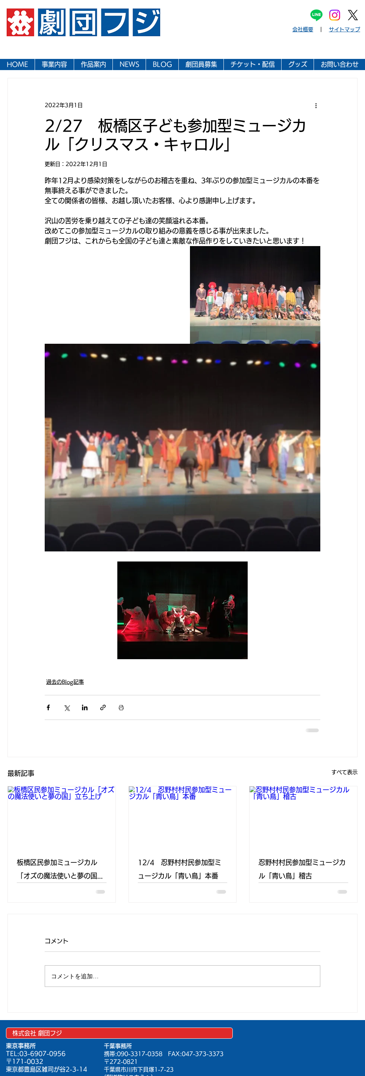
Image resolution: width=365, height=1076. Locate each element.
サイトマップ (344, 29)
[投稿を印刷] (121, 707)
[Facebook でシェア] (48, 707)
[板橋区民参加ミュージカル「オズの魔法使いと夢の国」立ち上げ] (61, 816)
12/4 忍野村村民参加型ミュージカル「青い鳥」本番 (179, 869)
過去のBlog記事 (65, 682)
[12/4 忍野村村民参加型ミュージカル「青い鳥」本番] (183, 816)
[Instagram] (334, 15)
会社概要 (302, 29)
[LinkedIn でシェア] (84, 707)
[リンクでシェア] (103, 707)
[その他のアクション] (315, 105)
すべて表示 (344, 772)
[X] (353, 15)
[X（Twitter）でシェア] (66, 707)
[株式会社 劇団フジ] (119, 1033)
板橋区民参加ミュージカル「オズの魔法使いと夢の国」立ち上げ (60, 870)
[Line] (316, 15)
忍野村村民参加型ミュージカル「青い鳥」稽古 (302, 869)
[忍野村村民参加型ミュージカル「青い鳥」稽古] (303, 816)
